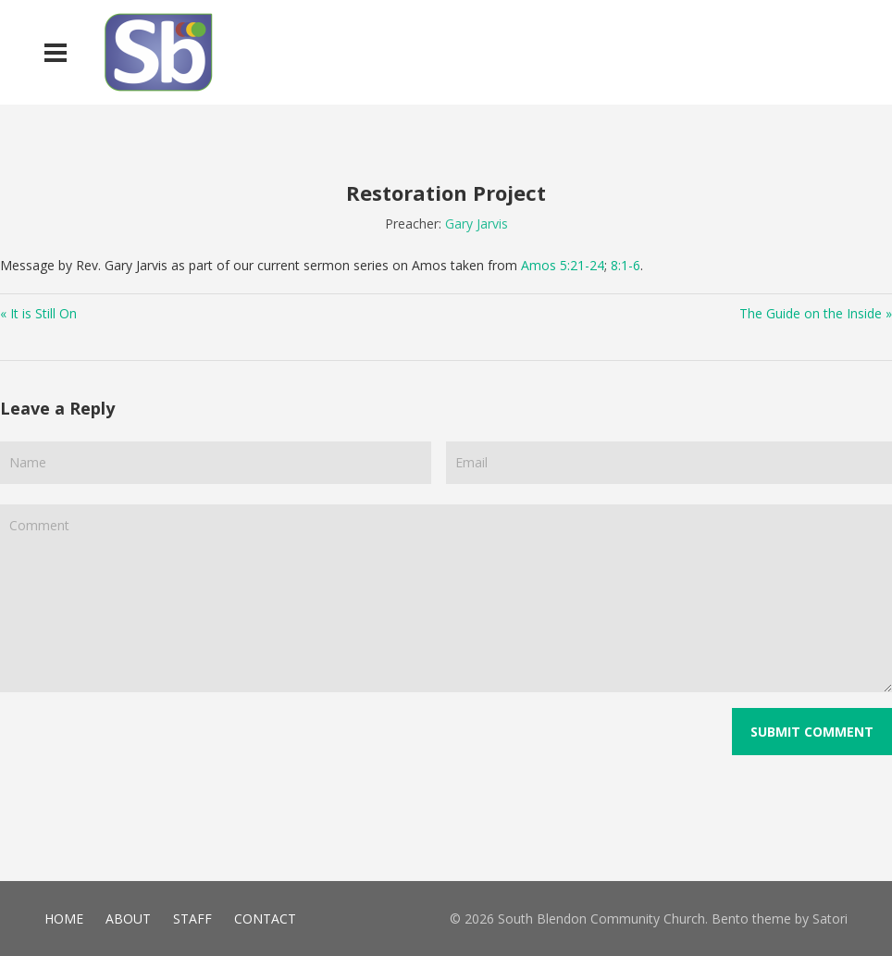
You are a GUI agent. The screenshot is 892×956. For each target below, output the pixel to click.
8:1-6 (625, 265)
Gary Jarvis (476, 223)
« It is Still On (38, 313)
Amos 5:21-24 (562, 265)
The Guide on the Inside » (815, 313)
